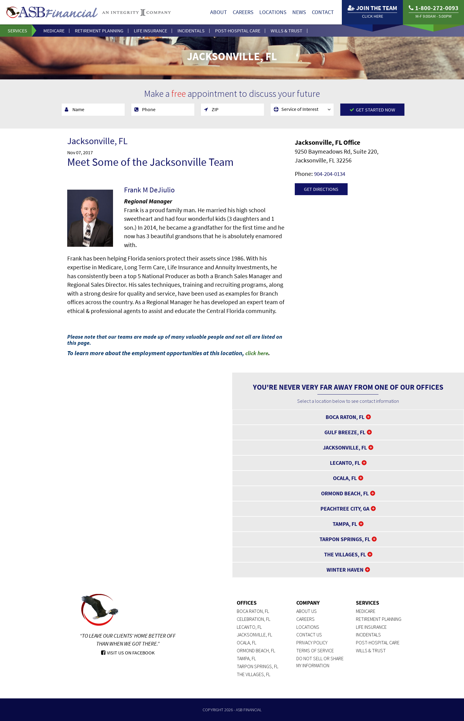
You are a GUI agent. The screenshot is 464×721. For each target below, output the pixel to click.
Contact (323, 12)
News (299, 12)
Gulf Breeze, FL (344, 432)
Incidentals (191, 30)
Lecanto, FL (345, 462)
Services (17, 30)
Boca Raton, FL (345, 417)
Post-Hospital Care (237, 30)
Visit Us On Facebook (128, 653)
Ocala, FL (345, 478)
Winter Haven (345, 569)
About (218, 12)
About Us (306, 611)
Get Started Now (372, 110)
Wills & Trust (286, 30)
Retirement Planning (99, 30)
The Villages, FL (345, 554)
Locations (273, 12)
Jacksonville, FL (345, 447)
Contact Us (309, 635)
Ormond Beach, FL (345, 493)
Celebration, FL (253, 619)
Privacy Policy (311, 642)
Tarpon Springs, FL (345, 539)
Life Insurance (150, 30)
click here (258, 353)
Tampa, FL (345, 523)
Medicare (53, 30)
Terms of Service (315, 650)
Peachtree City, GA (344, 508)
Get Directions (321, 189)
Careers (243, 12)
